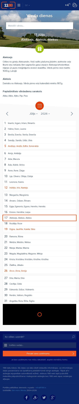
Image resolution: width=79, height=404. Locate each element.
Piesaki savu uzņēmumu (38, 353)
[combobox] (39, 25)
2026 (45, 113)
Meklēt (73, 337)
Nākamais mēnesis (71, 113)
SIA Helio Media (19, 390)
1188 (8, 5)
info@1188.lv (41, 387)
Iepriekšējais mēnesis (7, 113)
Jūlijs (33, 113)
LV (27, 5)
